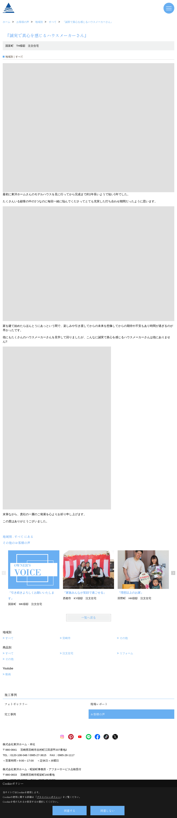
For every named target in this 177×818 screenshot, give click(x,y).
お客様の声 (97, 714)
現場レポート (99, 704)
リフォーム (126, 653)
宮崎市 (66, 638)
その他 (124, 638)
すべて (9, 638)
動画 (8, 674)
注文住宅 (67, 653)
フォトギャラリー (16, 704)
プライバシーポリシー (48, 797)
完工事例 (10, 714)
